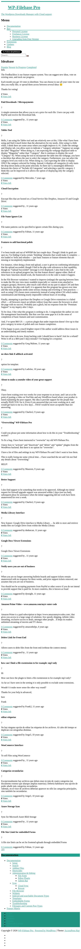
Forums (10, 921)
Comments (6, 119)
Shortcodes (17, 870)
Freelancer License (20, 34)
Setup (14, 863)
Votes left (6, 96)
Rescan (21, 888)
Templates (17, 898)
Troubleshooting (19, 903)
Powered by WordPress (45, 930)
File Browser (18, 891)
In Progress (21, 67)
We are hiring (13, 926)
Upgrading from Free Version (25, 39)
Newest (12, 67)
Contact (10, 916)
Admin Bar (23, 881)
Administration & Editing (23, 873)
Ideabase (11, 918)
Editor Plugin (24, 878)
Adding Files (18, 868)
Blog (9, 47)
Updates (10, 44)
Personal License (20, 31)
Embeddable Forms (21, 901)
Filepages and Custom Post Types (27, 906)
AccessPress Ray (72, 930)
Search (15, 865)
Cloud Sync (23, 886)
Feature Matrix (13, 908)
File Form (22, 875)
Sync (14, 883)
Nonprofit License (15, 923)
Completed (31, 67)
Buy (8, 28)
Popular (4, 67)
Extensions (12, 42)
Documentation (14, 26)
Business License (20, 36)
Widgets (16, 893)
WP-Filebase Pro (26, 930)
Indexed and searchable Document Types (30, 896)
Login (9, 913)
